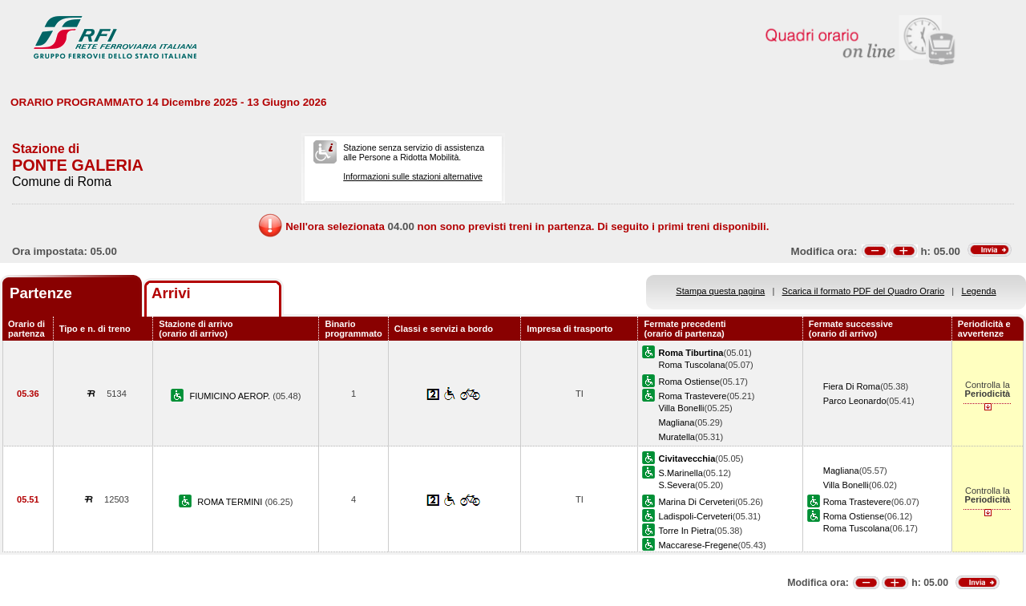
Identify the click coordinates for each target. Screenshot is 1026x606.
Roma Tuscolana (691, 365)
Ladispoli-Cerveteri (695, 516)
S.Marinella (680, 473)
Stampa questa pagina (720, 291)
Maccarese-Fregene (697, 545)
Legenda (979, 291)
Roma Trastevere (692, 396)
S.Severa (676, 485)
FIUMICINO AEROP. (231, 396)
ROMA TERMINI (231, 502)
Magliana (676, 422)
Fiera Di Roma (851, 386)
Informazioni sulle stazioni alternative (413, 176)
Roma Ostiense (688, 381)
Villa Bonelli (681, 408)
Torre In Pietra (686, 530)
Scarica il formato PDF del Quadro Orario (863, 291)
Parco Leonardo (855, 401)
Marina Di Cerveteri (696, 502)
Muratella (676, 437)
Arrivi (171, 293)
